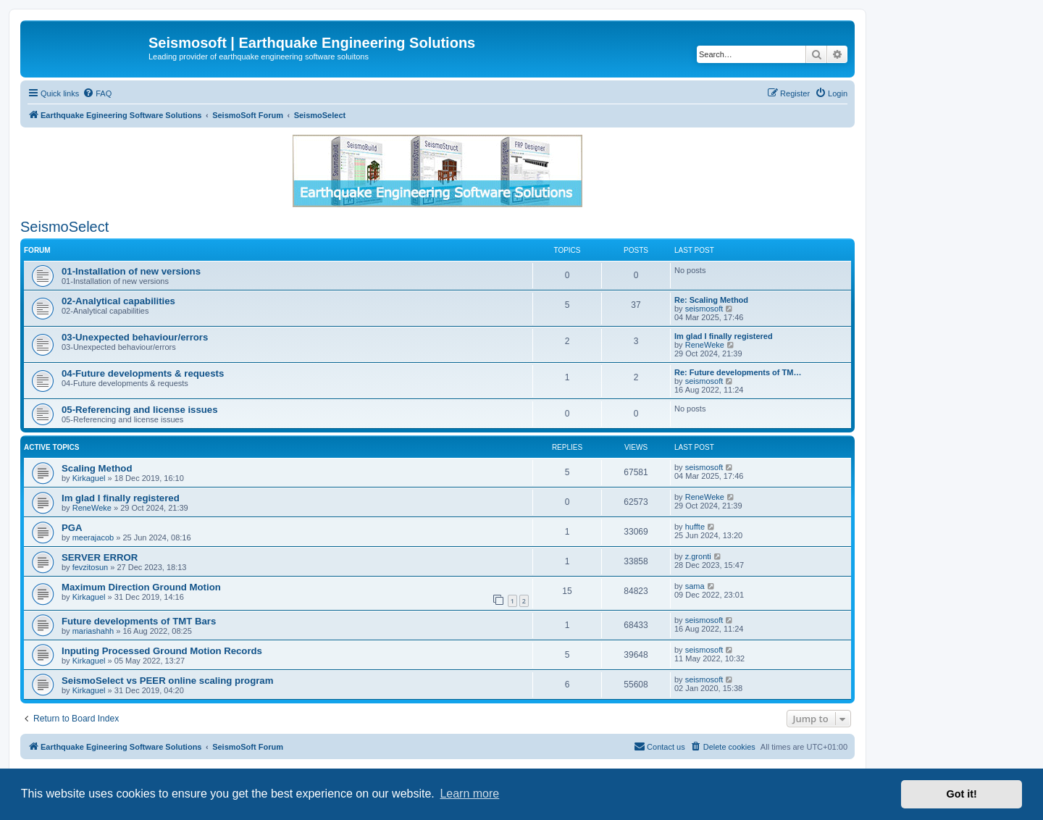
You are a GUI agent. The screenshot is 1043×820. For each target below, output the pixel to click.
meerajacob (93, 537)
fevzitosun (90, 567)
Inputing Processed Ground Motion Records (162, 650)
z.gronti (698, 556)
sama (695, 586)
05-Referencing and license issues (140, 409)
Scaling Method (97, 468)
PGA (72, 527)
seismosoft (704, 308)
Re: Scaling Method (711, 300)
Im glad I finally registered (723, 336)
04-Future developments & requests (143, 373)
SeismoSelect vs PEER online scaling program (167, 680)
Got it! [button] (962, 794)
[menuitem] (97, 93)
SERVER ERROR (100, 557)
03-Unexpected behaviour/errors (135, 337)
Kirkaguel (89, 478)
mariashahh (93, 631)
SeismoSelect (64, 227)
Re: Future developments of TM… (737, 372)
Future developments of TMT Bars (139, 621)
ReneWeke (704, 344)
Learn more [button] (469, 793)
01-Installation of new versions (131, 271)
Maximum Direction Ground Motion (141, 587)
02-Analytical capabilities (118, 301)
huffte (695, 526)
